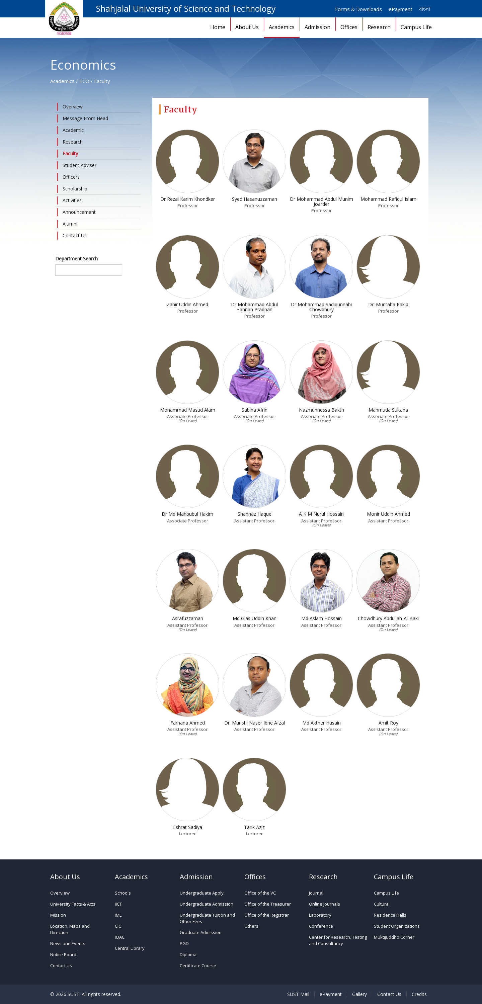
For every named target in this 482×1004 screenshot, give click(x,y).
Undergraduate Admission (206, 904)
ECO (84, 81)
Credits (419, 994)
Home (217, 27)
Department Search (76, 258)
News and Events (67, 943)
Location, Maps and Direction (70, 929)
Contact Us (61, 966)
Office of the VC (260, 893)
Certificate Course (198, 966)
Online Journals (324, 904)
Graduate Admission (201, 932)
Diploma (188, 954)
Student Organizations (397, 926)
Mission (58, 915)
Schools (123, 893)
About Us (247, 27)
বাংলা (424, 9)
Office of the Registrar (266, 915)
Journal (316, 893)
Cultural (382, 904)
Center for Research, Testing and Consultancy (338, 940)
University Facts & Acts (72, 904)
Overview (60, 893)
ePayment (400, 9)
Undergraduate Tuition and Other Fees (207, 918)
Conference (321, 926)
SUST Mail (298, 994)
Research (379, 27)
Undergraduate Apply (202, 893)
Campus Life (416, 27)
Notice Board (63, 954)
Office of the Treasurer (267, 904)
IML (118, 915)
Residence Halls (390, 915)
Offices (348, 27)
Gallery (359, 994)
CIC (118, 926)
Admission (317, 27)
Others (251, 926)
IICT (118, 904)
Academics (282, 27)
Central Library (130, 948)
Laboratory (320, 915)
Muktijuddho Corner (394, 937)
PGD (184, 943)
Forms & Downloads (358, 9)
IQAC (120, 937)
